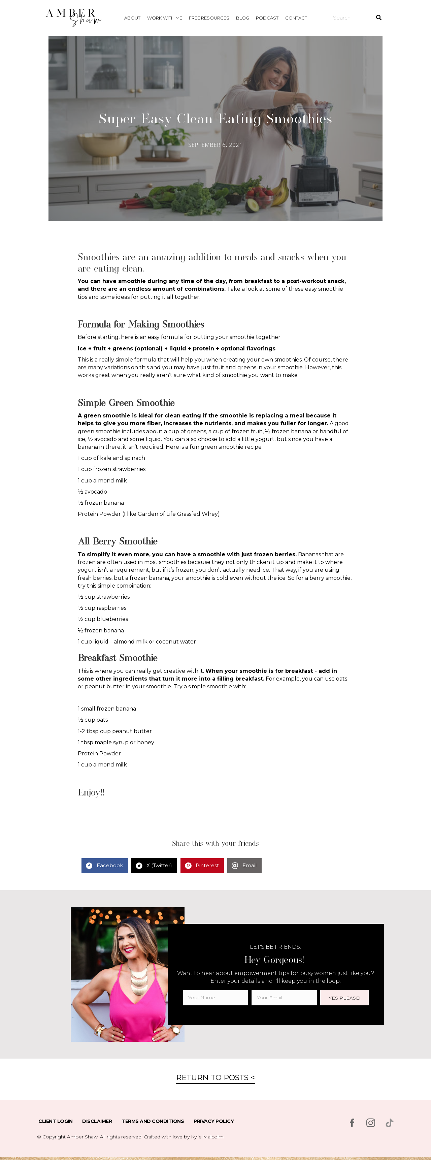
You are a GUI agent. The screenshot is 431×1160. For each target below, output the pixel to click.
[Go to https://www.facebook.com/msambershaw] (351, 1124)
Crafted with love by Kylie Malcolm (184, 1137)
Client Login (55, 1121)
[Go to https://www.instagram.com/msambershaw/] (370, 1124)
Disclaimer (97, 1121)
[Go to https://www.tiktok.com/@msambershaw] (389, 1123)
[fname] (215, 997)
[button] (344, 997)
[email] (284, 997)
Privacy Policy (214, 1121)
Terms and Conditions (153, 1121)
